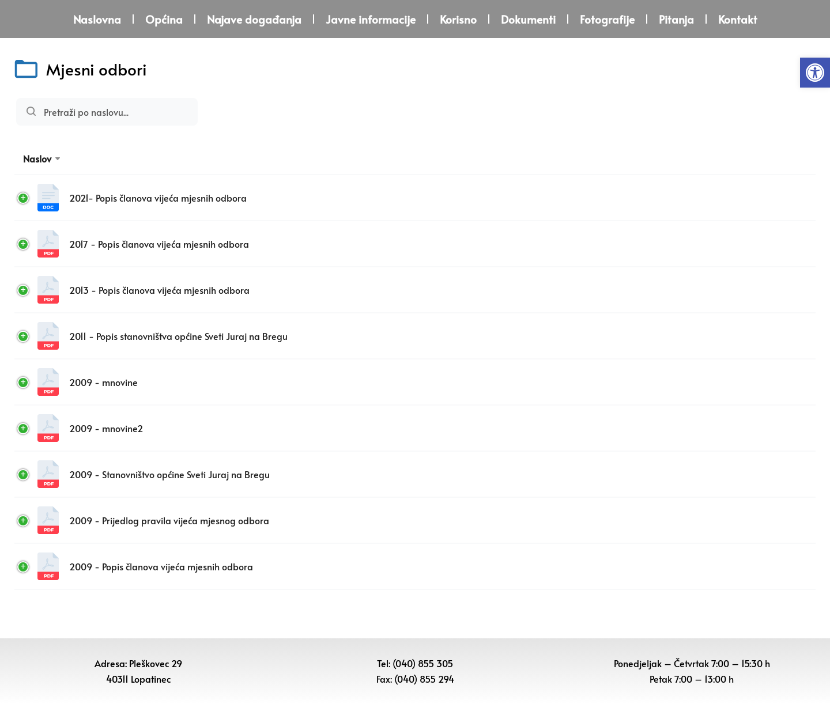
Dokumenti (528, 19)
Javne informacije (371, 19)
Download (751, 197)
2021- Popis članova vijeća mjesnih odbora (143, 197)
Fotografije (607, 19)
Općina (164, 19)
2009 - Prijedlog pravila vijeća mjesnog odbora (155, 520)
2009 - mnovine (89, 382)
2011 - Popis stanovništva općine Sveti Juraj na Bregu (164, 336)
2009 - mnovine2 (92, 428)
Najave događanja (254, 19)
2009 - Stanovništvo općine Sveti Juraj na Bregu (155, 474)
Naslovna (97, 19)
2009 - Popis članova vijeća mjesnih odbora (147, 566)
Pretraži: (107, 112)
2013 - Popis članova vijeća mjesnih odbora (145, 289)
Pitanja (676, 19)
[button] (815, 73)
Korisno (458, 19)
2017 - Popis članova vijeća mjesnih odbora (145, 243)
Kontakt (737, 19)
